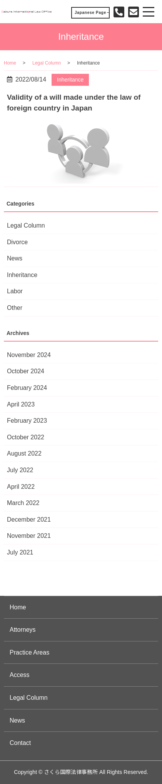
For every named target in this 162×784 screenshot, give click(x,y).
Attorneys (23, 629)
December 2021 (29, 519)
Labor (15, 291)
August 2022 (24, 453)
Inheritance (70, 80)
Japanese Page (90, 12)
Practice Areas (29, 652)
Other (14, 307)
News (14, 258)
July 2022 (20, 470)
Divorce (17, 242)
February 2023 (27, 420)
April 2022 (21, 486)
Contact (20, 743)
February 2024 (27, 387)
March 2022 (23, 503)
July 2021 (20, 552)
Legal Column (46, 63)
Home (10, 63)
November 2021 (29, 535)
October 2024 (25, 371)
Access (20, 675)
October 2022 (25, 437)
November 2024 (29, 355)
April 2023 (21, 404)
